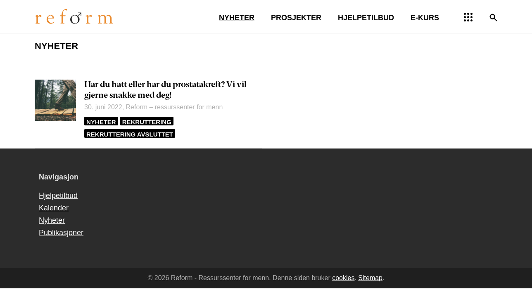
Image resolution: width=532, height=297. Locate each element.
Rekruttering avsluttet (129, 134)
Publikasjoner (61, 233)
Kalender (54, 208)
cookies (343, 277)
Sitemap (370, 277)
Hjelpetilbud (58, 195)
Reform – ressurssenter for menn (174, 107)
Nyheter (101, 121)
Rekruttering (146, 121)
